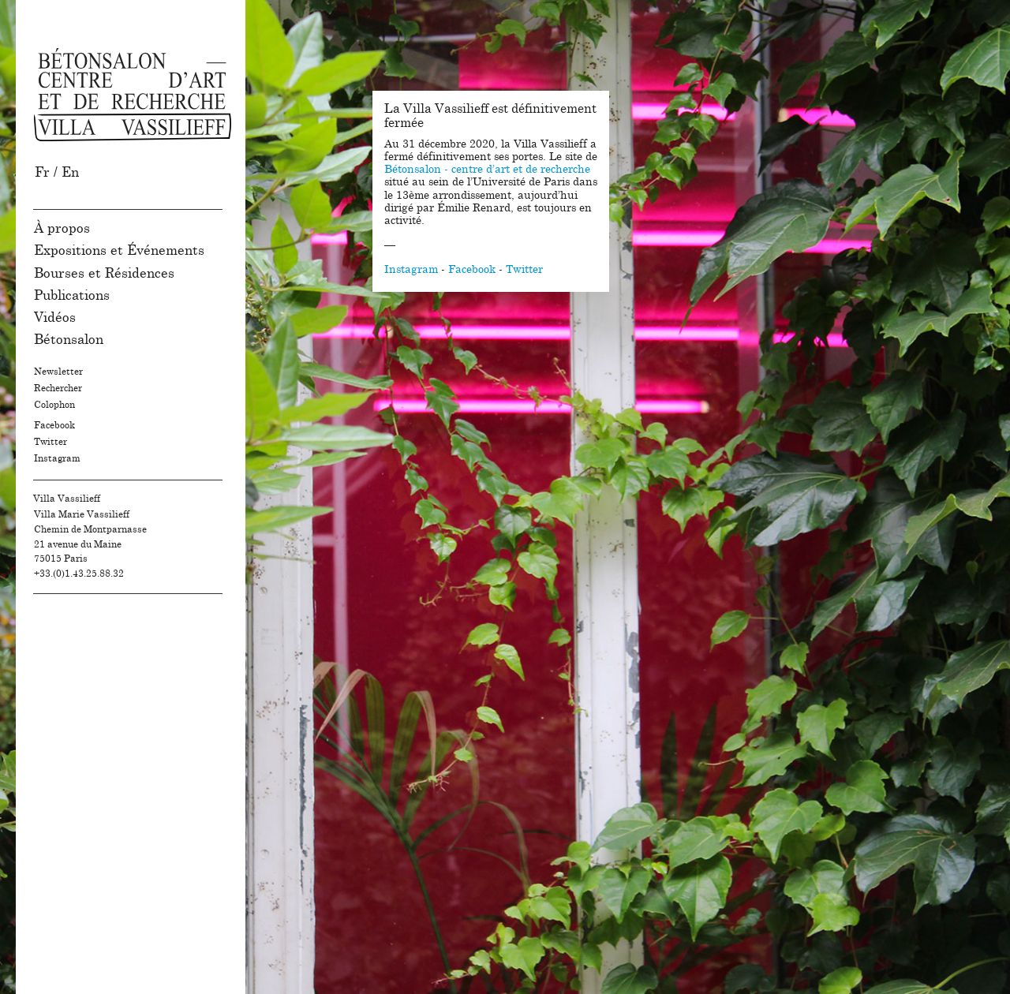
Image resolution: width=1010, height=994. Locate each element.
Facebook (54, 425)
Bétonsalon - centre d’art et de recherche (487, 169)
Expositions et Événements (119, 250)
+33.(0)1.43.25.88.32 (79, 573)
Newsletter (58, 371)
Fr (42, 172)
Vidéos (55, 317)
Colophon (54, 404)
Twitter (50, 442)
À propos (62, 228)
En (70, 172)
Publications (72, 295)
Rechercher (58, 388)
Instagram (57, 458)
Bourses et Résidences (104, 273)
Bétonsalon (68, 339)
